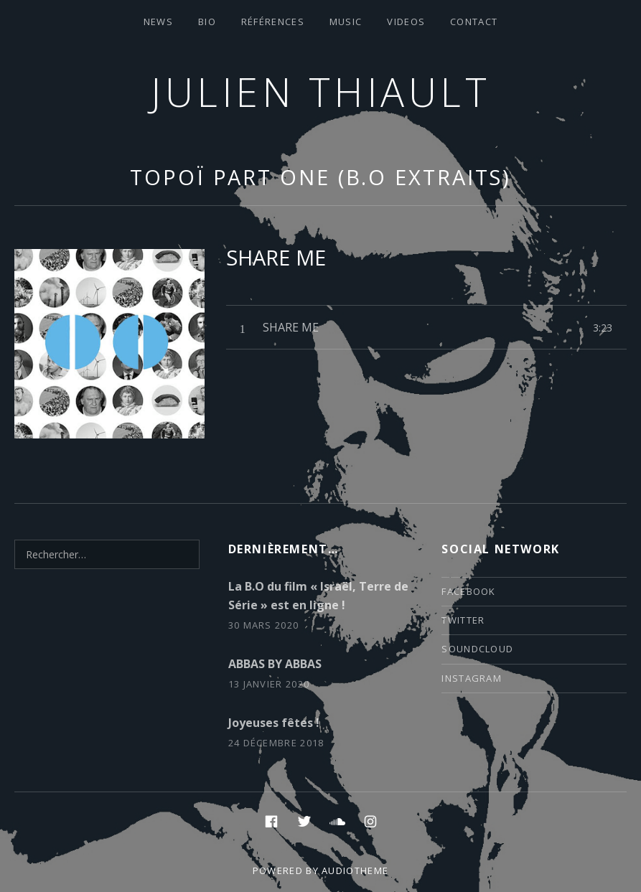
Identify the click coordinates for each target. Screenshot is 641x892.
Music (345, 21)
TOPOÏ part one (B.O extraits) (320, 177)
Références (272, 21)
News (158, 21)
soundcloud (477, 648)
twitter (463, 620)
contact (473, 21)
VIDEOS (406, 21)
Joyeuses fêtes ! (273, 723)
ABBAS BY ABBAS (275, 664)
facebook (468, 591)
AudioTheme (355, 870)
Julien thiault (320, 91)
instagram (471, 678)
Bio (207, 21)
